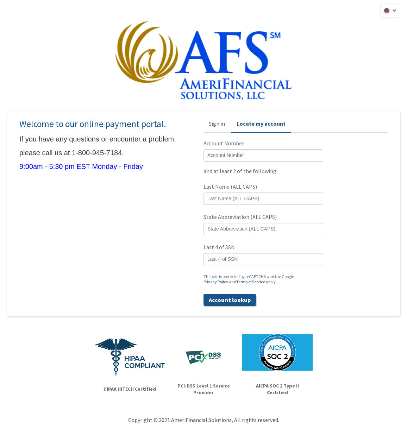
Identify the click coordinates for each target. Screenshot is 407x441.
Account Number (224, 143)
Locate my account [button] (261, 123)
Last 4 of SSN (219, 247)
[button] (390, 11)
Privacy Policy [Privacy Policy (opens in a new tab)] (216, 281)
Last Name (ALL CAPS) (230, 186)
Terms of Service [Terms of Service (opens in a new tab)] (250, 281)
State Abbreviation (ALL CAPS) (240, 216)
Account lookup (230, 299)
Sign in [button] (217, 123)
